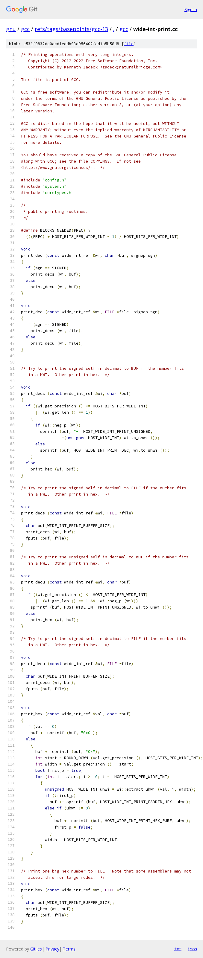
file (129, 43)
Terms (69, 949)
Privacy (52, 949)
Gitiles (36, 949)
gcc (25, 29)
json (192, 948)
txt (177, 948)
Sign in (190, 9)
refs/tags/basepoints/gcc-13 (71, 29)
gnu (11, 29)
